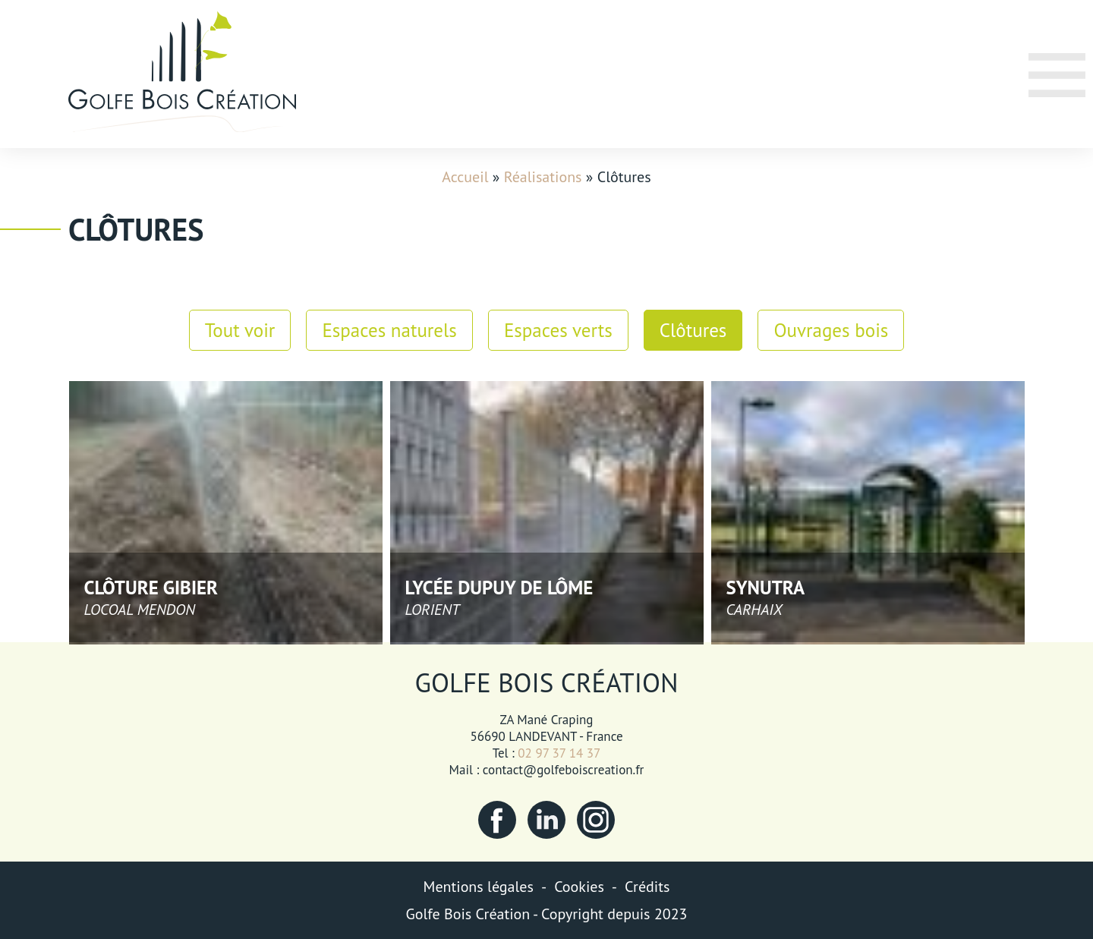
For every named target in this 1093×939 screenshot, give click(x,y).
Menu (1046, 96)
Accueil (465, 177)
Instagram (596, 820)
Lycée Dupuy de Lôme (499, 587)
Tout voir (240, 330)
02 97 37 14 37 (559, 753)
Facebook (497, 820)
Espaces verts (558, 330)
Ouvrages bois (830, 330)
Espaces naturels (389, 330)
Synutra (765, 587)
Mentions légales (479, 886)
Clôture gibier (151, 587)
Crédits (647, 886)
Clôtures (693, 330)
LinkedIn (546, 820)
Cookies (579, 886)
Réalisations (543, 177)
